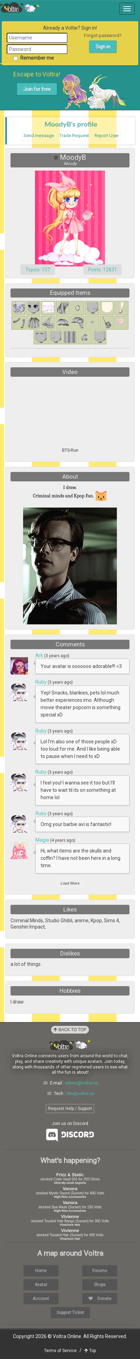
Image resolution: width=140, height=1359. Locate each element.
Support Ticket (70, 1312)
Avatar (41, 1284)
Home (41, 1270)
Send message (38, 135)
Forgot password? (103, 35)
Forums (99, 1270)
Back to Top (70, 1029)
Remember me (33, 58)
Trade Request (74, 135)
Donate (100, 1298)
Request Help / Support (70, 1108)
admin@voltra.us (81, 1083)
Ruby (41, 682)
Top (90, 1350)
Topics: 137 (37, 269)
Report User (106, 135)
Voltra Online (20, 7)
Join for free (37, 89)
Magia (42, 840)
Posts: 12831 (102, 269)
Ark (39, 655)
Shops (100, 1284)
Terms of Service (60, 1350)
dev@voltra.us (80, 1093)
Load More (70, 883)
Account (41, 1298)
